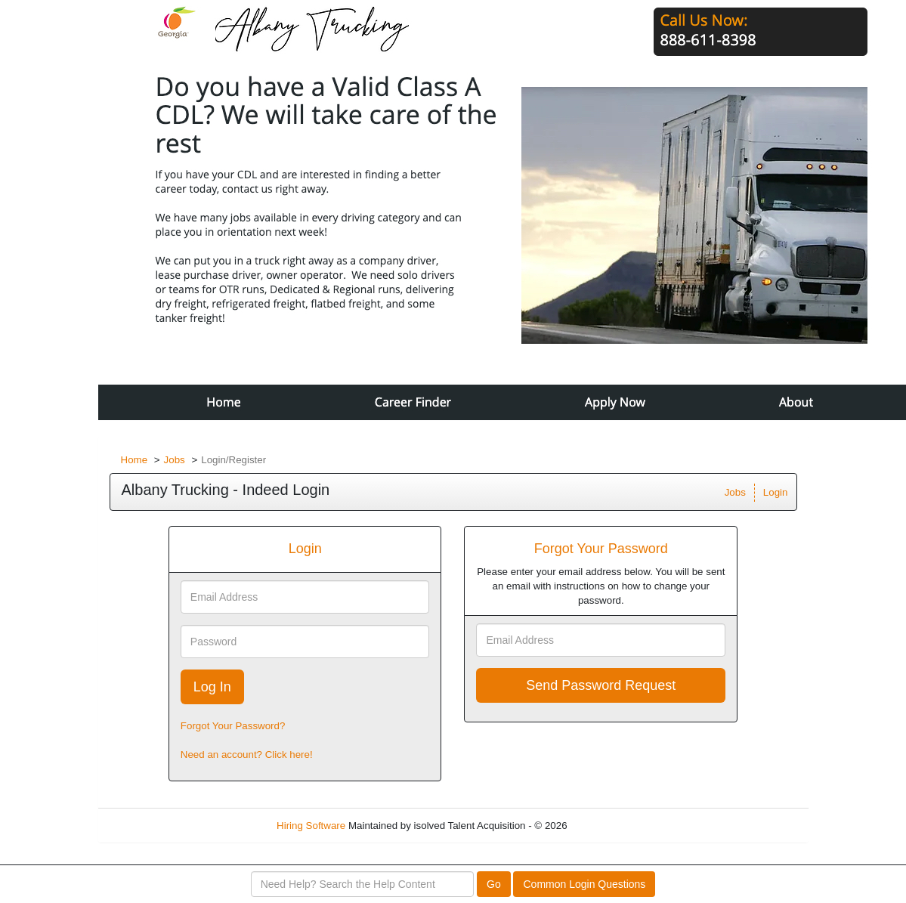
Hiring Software (311, 825)
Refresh (611, 825)
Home (134, 459)
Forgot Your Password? (233, 725)
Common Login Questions (584, 884)
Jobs (174, 459)
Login (775, 492)
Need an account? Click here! (247, 754)
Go (494, 884)
